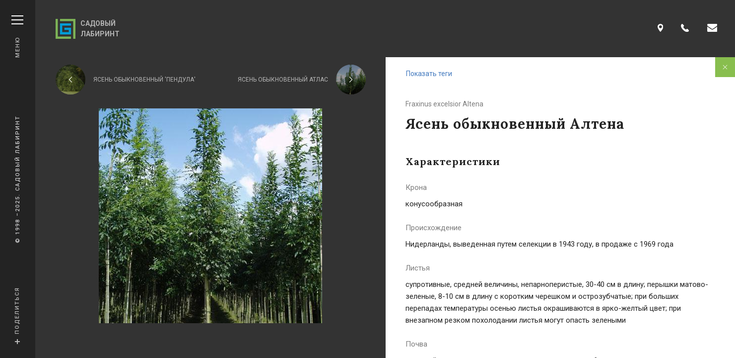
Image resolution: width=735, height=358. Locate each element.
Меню (17, 36)
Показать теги (429, 74)
